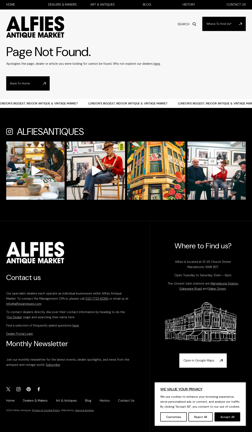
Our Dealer (14, 317)
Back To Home (20, 83)
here (157, 64)
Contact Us (236, 4)
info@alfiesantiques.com (23, 304)
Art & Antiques (102, 4)
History (189, 4)
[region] (200, 404)
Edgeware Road (191, 289)
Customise (173, 417)
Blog (147, 4)
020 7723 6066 (97, 299)
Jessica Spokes (84, 410)
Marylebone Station (224, 283)
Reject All (200, 417)
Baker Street (217, 289)
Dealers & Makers (62, 4)
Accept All (227, 417)
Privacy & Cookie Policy (46, 410)
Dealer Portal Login (19, 334)
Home (10, 4)
